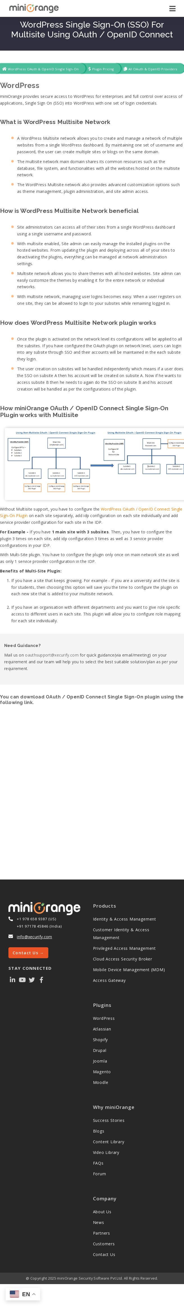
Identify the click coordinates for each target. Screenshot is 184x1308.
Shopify (100, 1039)
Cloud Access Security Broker (122, 959)
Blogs (99, 1131)
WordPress (19, 85)
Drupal (99, 1050)
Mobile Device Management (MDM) (129, 969)
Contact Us (104, 1254)
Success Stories (109, 1120)
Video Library (106, 1152)
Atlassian (102, 1029)
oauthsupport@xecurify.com (52, 655)
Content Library (108, 1141)
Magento (102, 1071)
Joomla (100, 1061)
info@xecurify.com (34, 936)
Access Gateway (109, 980)
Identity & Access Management (124, 919)
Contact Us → (28, 952)
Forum (99, 1173)
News (98, 1222)
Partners (101, 1233)
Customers (104, 1243)
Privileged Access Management (124, 948)
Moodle (100, 1082)
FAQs (98, 1163)
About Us (102, 1211)
